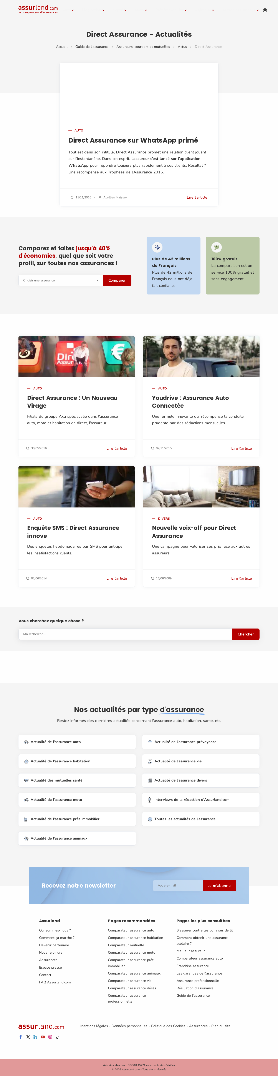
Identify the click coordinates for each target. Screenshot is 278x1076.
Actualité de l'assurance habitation (57, 761)
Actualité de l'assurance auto (52, 742)
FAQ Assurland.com (55, 982)
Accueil (62, 46)
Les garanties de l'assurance (199, 973)
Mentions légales (94, 1026)
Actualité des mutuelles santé (53, 780)
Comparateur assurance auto (131, 930)
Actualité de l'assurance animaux (55, 838)
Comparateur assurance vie (130, 980)
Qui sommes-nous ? (55, 930)
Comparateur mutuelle (126, 945)
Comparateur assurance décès (132, 988)
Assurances (48, 960)
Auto (66, 10)
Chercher (246, 634)
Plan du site (220, 1026)
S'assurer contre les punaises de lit (205, 930)
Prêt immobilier (169, 10)
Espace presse (50, 967)
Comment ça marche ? (56, 937)
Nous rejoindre (51, 952)
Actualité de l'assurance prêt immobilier (61, 819)
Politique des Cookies (168, 1026)
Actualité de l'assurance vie (175, 761)
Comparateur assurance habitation (135, 937)
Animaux (203, 10)
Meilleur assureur (191, 951)
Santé (118, 10)
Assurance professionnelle (198, 980)
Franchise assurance (193, 965)
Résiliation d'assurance (195, 988)
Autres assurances (239, 10)
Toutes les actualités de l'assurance (181, 819)
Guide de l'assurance (92, 46)
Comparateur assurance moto (131, 952)
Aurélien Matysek (115, 197)
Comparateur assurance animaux (134, 973)
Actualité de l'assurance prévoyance (182, 742)
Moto (139, 10)
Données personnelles (129, 1026)
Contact (45, 975)
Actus (182, 46)
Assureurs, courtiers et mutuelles (143, 46)
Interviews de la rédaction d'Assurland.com (189, 800)
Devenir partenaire (54, 945)
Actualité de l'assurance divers (177, 780)
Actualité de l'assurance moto (53, 800)
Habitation (91, 10)
